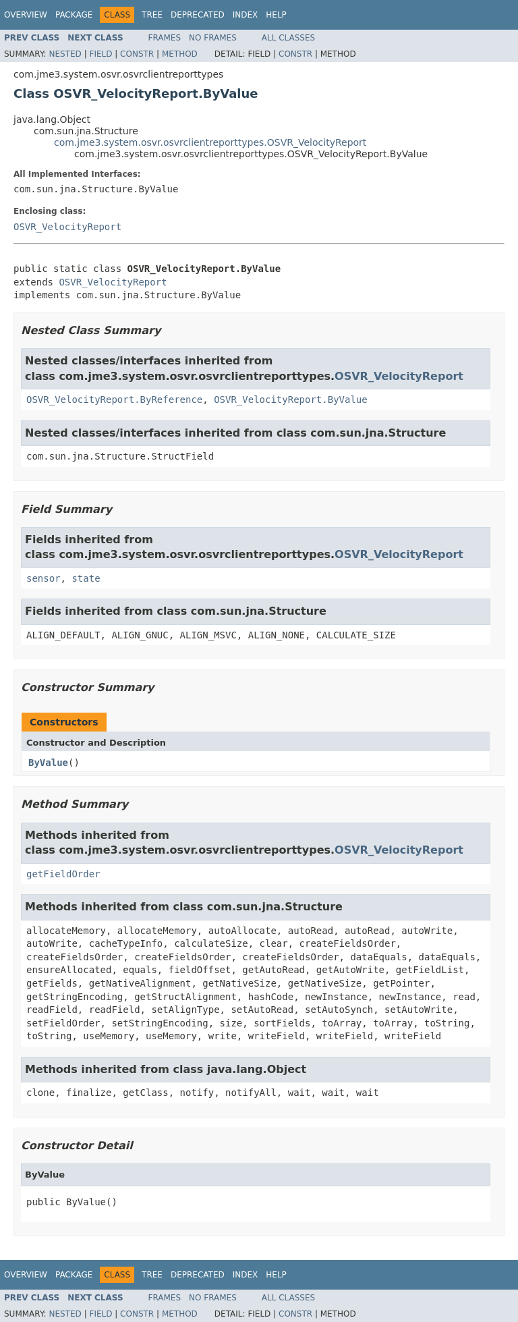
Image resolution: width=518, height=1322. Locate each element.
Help (276, 15)
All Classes (288, 38)
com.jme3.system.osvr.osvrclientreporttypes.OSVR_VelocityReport (210, 142)
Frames (164, 38)
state (85, 578)
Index (245, 15)
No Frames (213, 38)
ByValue (48, 762)
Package (73, 15)
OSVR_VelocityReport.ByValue (291, 399)
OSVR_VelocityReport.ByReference (114, 399)
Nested (65, 54)
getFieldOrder (63, 874)
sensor (43, 578)
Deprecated (198, 15)
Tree (152, 15)
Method (180, 54)
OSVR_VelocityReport (67, 226)
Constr (137, 54)
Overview (25, 15)
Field (100, 54)
